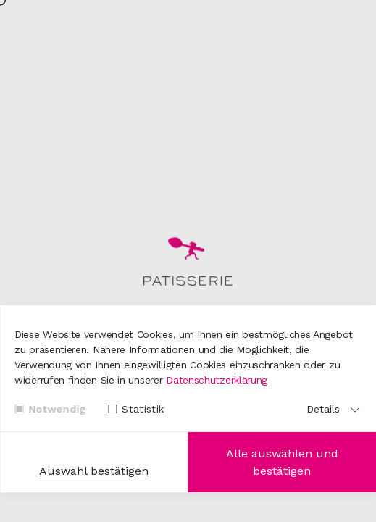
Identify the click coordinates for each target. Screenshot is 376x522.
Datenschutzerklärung (216, 380)
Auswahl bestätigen (94, 471)
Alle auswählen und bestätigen (282, 462)
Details (323, 409)
